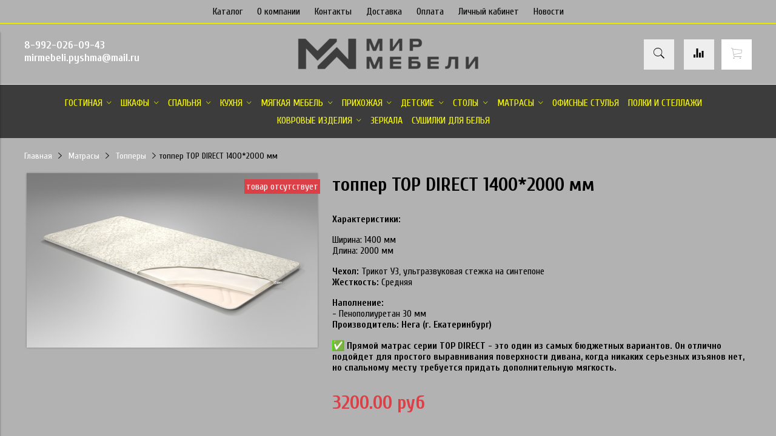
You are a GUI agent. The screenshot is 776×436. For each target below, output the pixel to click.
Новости (549, 11)
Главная (38, 156)
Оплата (430, 11)
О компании (278, 11)
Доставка (384, 11)
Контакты (333, 11)
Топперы (131, 156)
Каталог (227, 11)
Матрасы (84, 156)
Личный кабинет (488, 11)
